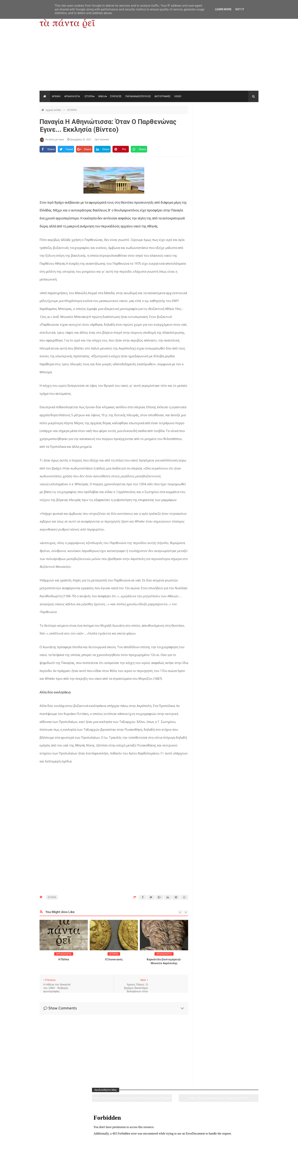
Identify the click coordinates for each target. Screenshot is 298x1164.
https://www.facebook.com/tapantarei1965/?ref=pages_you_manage (243, 119)
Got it (239, 9)
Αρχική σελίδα (54, 110)
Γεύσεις (193, 1140)
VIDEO (177, 96)
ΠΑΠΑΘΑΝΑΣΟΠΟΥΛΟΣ (138, 96)
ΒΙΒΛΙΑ (102, 96)
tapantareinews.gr (247, 1158)
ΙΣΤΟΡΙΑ (89, 96)
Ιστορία (104, 1140)
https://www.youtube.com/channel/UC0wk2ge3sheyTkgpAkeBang (212, 119)
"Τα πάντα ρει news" (77, 1158)
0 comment (102, 139)
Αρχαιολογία (60, 1140)
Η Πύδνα (63, 959)
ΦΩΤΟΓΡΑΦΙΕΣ (162, 96)
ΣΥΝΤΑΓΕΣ (115, 96)
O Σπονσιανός (114, 959)
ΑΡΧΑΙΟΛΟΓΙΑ (72, 96)
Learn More (223, 9)
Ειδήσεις (237, 1140)
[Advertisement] (149, 62)
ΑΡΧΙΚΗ (56, 96)
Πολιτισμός (149, 1140)
